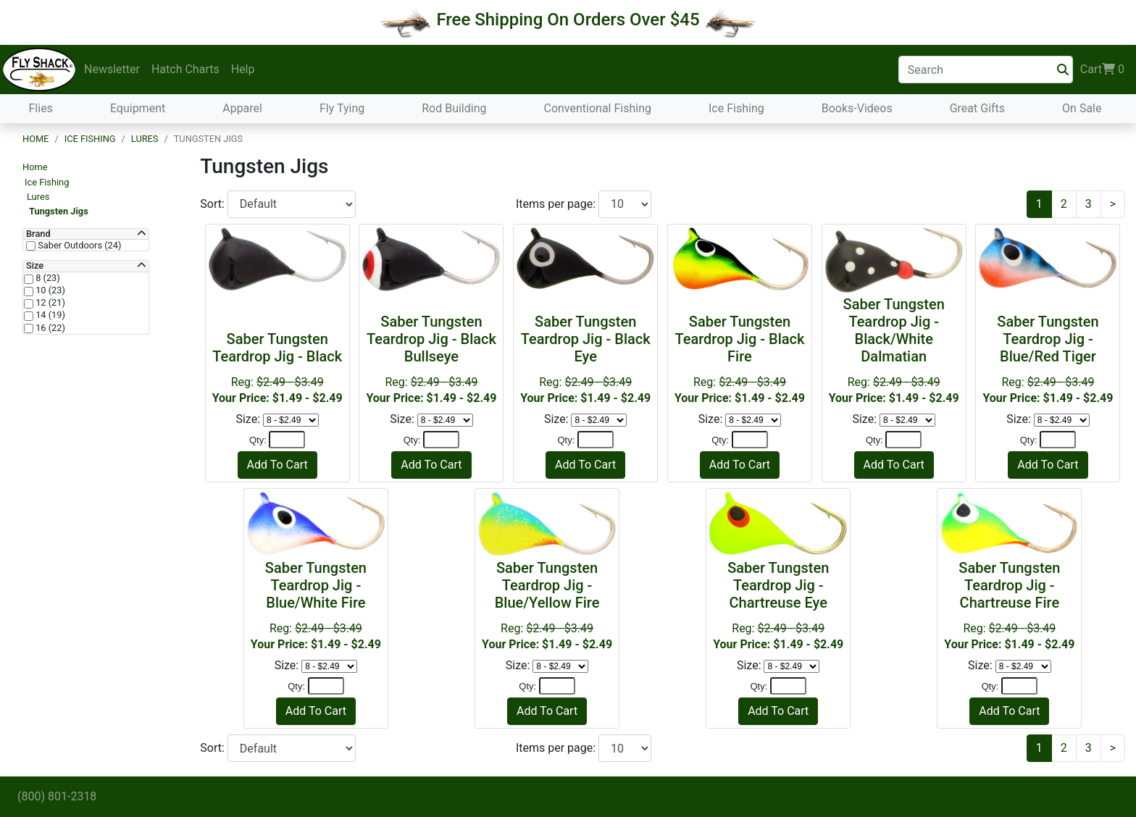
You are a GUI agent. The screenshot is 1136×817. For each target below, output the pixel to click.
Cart (1102, 69)
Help (243, 69)
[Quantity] (287, 439)
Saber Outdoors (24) (78, 245)
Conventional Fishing (597, 108)
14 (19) (49, 315)
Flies (41, 108)
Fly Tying (342, 108)
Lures (145, 138)
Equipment (137, 108)
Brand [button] (38, 234)
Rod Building (454, 108)
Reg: (431, 359)
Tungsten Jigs (58, 211)
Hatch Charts (185, 69)
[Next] (1112, 204)
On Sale (1081, 108)
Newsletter (112, 69)
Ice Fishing (736, 108)
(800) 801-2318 (56, 796)
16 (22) (49, 328)
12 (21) (49, 303)
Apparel (242, 108)
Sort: (213, 204)
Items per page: (557, 204)
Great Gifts (977, 108)
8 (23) (46, 278)
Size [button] (34, 266)
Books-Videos (857, 108)
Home (35, 138)
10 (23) (49, 290)
